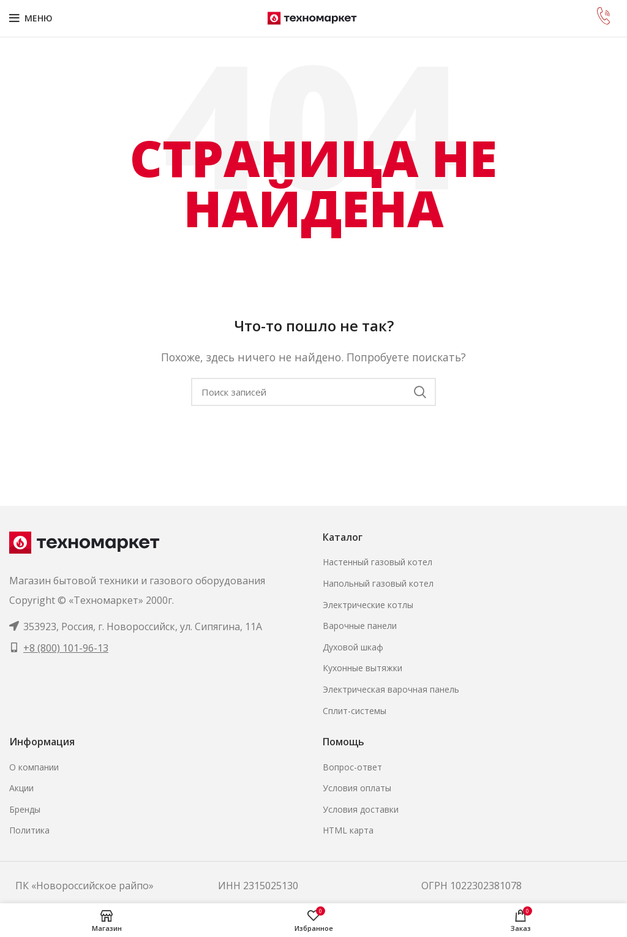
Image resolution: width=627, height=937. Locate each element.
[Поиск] (313, 392)
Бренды (24, 809)
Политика (29, 830)
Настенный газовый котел (377, 562)
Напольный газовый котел (378, 583)
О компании (34, 767)
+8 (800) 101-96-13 (65, 648)
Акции (21, 788)
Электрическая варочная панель (391, 689)
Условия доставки (361, 809)
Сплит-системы (354, 711)
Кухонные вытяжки (362, 668)
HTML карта (348, 830)
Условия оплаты (357, 788)
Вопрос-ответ (352, 767)
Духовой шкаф (353, 647)
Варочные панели (360, 625)
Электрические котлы (368, 605)
